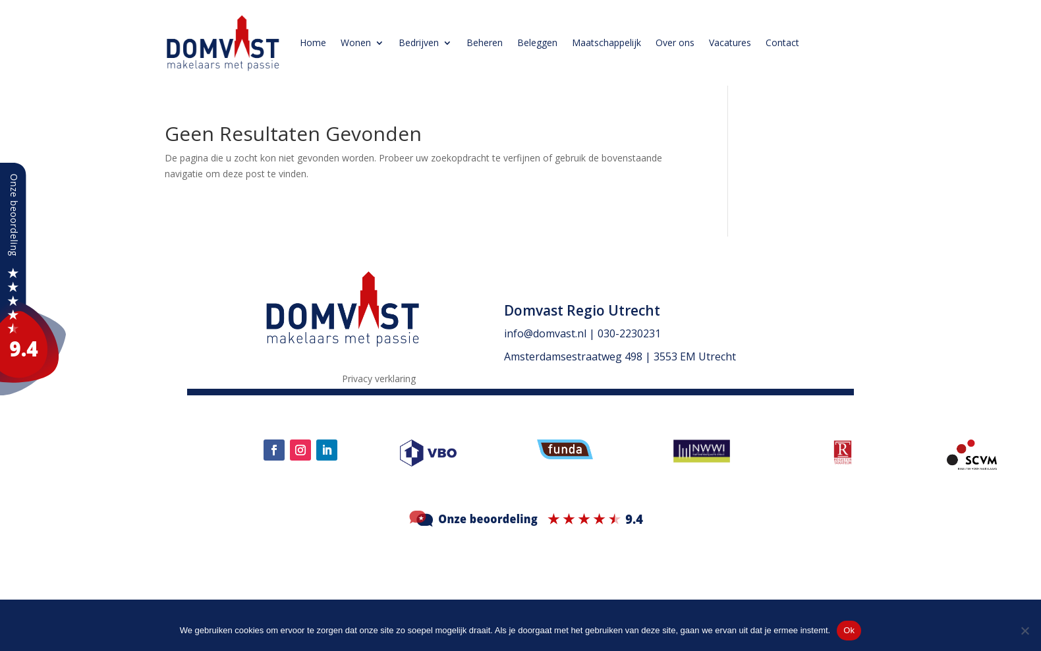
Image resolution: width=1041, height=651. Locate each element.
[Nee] (1024, 630)
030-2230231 (629, 333)
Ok (849, 630)
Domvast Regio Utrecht (582, 310)
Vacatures (730, 42)
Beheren (484, 42)
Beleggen (537, 42)
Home (313, 42)
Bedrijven (419, 42)
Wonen (356, 42)
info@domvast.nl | (551, 333)
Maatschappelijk (606, 42)
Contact (782, 42)
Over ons (675, 42)
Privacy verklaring (379, 379)
